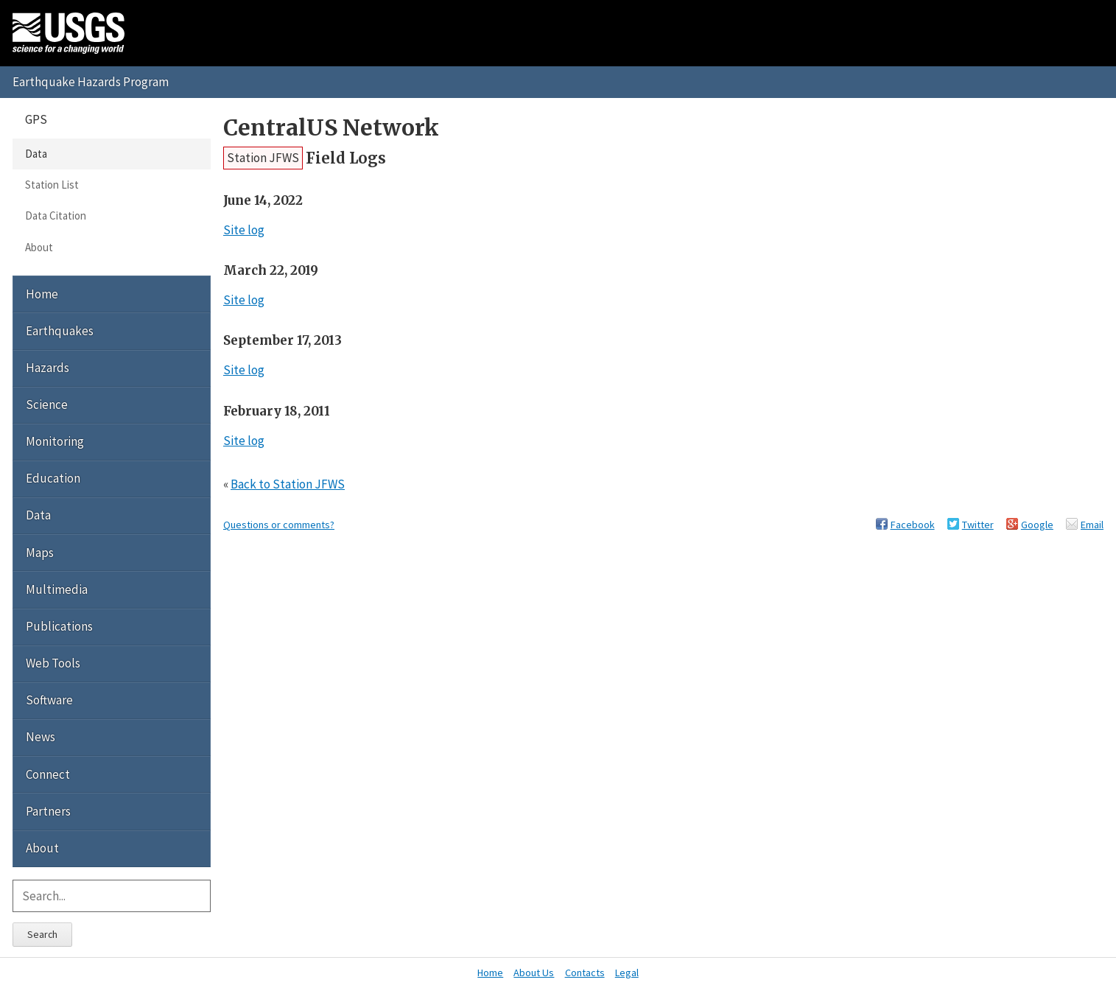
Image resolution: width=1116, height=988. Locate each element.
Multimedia (57, 589)
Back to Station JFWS (288, 484)
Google (1037, 524)
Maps (40, 552)
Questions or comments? (278, 524)
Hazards (47, 368)
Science (47, 404)
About (39, 247)
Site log (243, 230)
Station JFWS (263, 158)
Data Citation (55, 216)
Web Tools (53, 663)
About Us (533, 972)
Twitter (978, 524)
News (40, 737)
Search (42, 934)
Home (42, 294)
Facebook (913, 524)
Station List (52, 185)
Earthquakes (60, 331)
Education (53, 478)
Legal (627, 972)
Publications (59, 626)
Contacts (585, 972)
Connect (48, 774)
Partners (48, 811)
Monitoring (55, 441)
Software (49, 700)
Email (1092, 524)
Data (36, 154)
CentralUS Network (331, 127)
